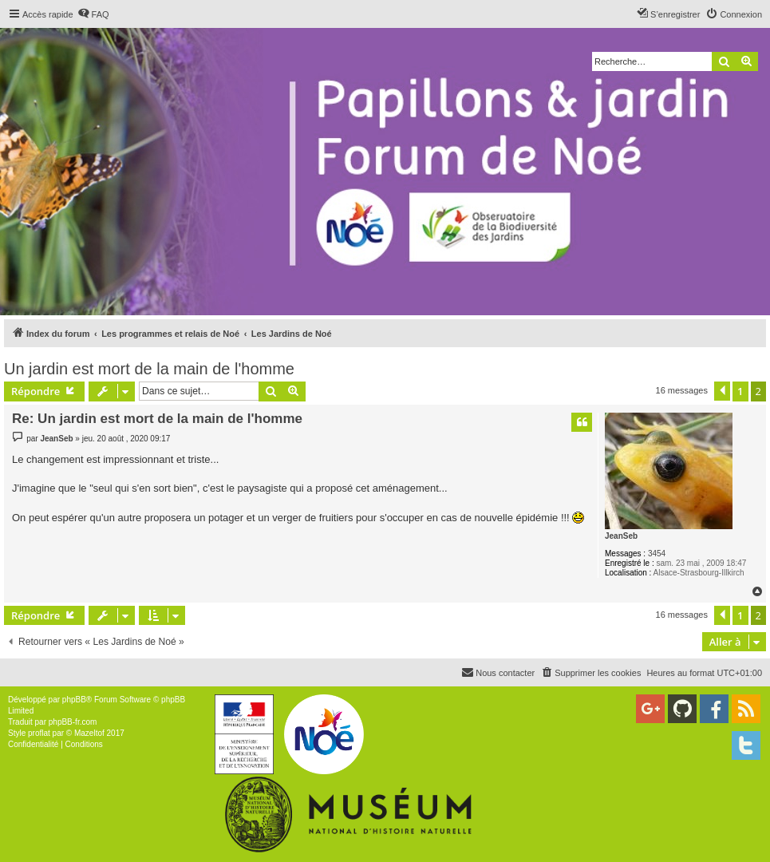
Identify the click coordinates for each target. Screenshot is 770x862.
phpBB (74, 699)
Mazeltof (89, 733)
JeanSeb (621, 536)
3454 (656, 553)
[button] (722, 391)
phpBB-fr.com (73, 722)
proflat (39, 733)
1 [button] (740, 391)
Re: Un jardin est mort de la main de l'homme (157, 418)
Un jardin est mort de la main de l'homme (149, 369)
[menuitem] (93, 14)
